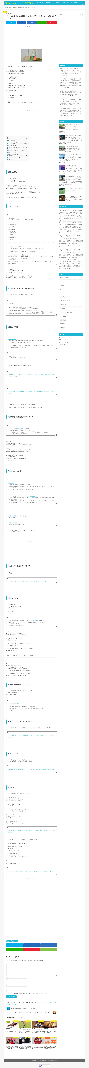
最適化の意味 (11, 140)
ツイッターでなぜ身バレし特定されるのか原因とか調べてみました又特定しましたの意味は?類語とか (73, 189)
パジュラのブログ (12, 522)
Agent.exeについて (13, 149)
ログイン (61, 318)
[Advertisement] (31, 36)
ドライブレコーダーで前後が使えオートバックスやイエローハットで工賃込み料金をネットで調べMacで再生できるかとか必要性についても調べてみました (70, 150)
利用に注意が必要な (19, 428)
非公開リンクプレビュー (75, 2)
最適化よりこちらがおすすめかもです (18, 155)
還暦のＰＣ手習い (12, 516)
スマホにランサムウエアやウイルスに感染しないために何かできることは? (27, 581)
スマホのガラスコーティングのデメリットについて (73, 181)
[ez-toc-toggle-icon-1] (26, 138)
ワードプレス (63, 298)
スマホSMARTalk (63, 276)
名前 (8, 978)
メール (8, 983)
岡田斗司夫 (62, 305)
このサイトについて (56, 2)
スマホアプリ (15, 941)
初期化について (12, 152)
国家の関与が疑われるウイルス (16, 154)
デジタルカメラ (63, 291)
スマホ (9, 941)
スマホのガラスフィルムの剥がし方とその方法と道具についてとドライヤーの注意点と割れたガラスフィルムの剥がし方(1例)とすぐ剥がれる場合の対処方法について (70, 132)
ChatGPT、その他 (64, 261)
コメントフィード (63, 323)
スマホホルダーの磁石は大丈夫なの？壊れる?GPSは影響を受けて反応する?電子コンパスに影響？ (74, 141)
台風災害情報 (63, 302)
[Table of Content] (27, 138)
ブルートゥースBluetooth (65, 294)
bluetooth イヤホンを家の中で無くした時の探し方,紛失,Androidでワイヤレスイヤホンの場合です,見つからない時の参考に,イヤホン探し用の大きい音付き (70, 99)
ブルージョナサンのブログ (19, 3)
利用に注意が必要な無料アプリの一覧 (17, 147)
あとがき (11, 159)
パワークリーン (12, 339)
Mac (60, 265)
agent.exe (32, 496)
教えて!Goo (11, 483)
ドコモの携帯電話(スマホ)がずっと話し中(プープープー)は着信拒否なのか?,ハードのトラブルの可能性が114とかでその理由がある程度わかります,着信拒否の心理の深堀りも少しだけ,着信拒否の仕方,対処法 (71, 172)
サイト (7, 989)
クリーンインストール (14, 157)
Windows (62, 269)
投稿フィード (62, 321)
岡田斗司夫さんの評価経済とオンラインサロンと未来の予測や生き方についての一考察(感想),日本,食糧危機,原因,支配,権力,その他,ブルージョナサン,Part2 (70, 90)
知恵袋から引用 (12, 145)
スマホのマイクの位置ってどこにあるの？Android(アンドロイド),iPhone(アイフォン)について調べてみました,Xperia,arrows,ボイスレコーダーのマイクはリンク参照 (71, 161)
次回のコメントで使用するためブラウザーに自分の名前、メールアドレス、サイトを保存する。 (28, 994)
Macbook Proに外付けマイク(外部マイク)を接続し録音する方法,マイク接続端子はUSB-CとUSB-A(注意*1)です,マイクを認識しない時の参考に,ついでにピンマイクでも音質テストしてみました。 (70, 108)
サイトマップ (65, 2)
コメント (9, 964)
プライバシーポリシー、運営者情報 (43, 2)
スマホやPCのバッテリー (65, 283)
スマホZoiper (63, 280)
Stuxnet (17, 703)
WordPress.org (62, 325)
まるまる (71, 243)
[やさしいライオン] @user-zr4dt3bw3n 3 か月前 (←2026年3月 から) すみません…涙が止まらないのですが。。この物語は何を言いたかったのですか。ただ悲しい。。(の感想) (70, 71)
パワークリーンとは (13, 142)
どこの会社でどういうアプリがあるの (17, 143)
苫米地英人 (62, 309)
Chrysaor (35, 620)
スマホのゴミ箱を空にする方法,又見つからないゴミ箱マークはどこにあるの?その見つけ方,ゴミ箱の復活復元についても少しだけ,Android (73, 123)
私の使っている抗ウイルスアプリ (16, 150)
